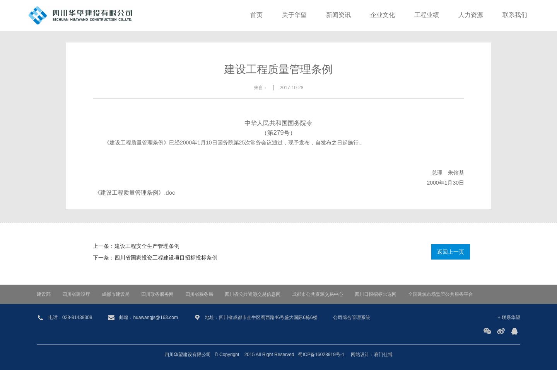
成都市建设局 (116, 294)
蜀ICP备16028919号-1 (321, 354)
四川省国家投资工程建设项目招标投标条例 (165, 258)
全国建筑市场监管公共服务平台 (440, 294)
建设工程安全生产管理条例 (146, 246)
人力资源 (470, 15)
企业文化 (382, 15)
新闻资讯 (338, 15)
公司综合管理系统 (351, 317)
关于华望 (294, 15)
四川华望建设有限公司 (187, 354)
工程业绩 (426, 15)
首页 (256, 15)
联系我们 (514, 15)
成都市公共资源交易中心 (317, 294)
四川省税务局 (199, 294)
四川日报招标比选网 (375, 294)
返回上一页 (450, 252)
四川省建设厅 (76, 294)
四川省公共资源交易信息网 (252, 294)
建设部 (44, 294)
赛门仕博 (383, 354)
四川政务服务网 (157, 294)
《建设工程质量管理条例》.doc (134, 192)
